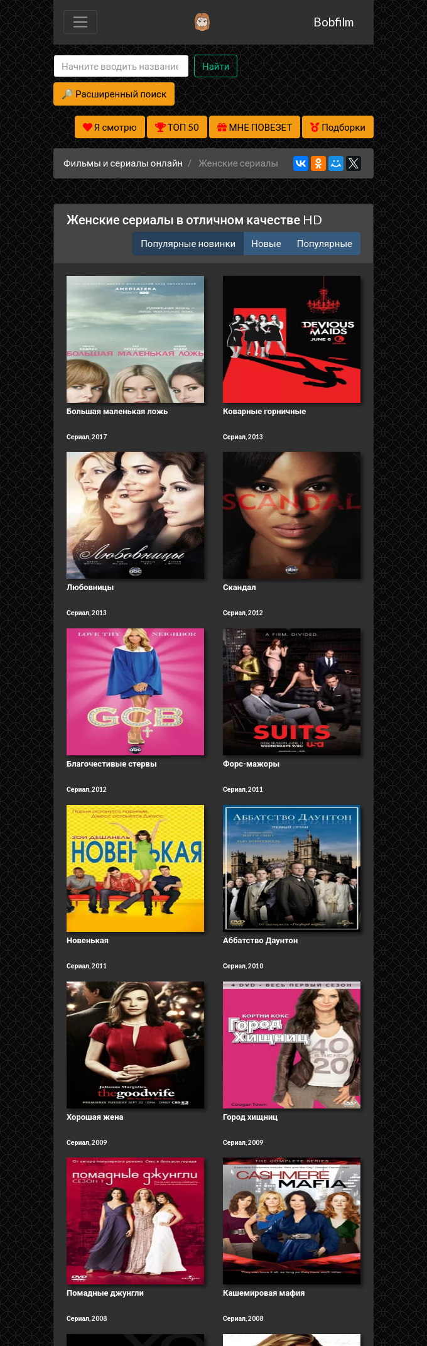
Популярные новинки (188, 243)
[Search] (121, 66)
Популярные (324, 243)
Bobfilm (333, 21)
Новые (266, 243)
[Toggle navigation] (80, 22)
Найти (215, 66)
